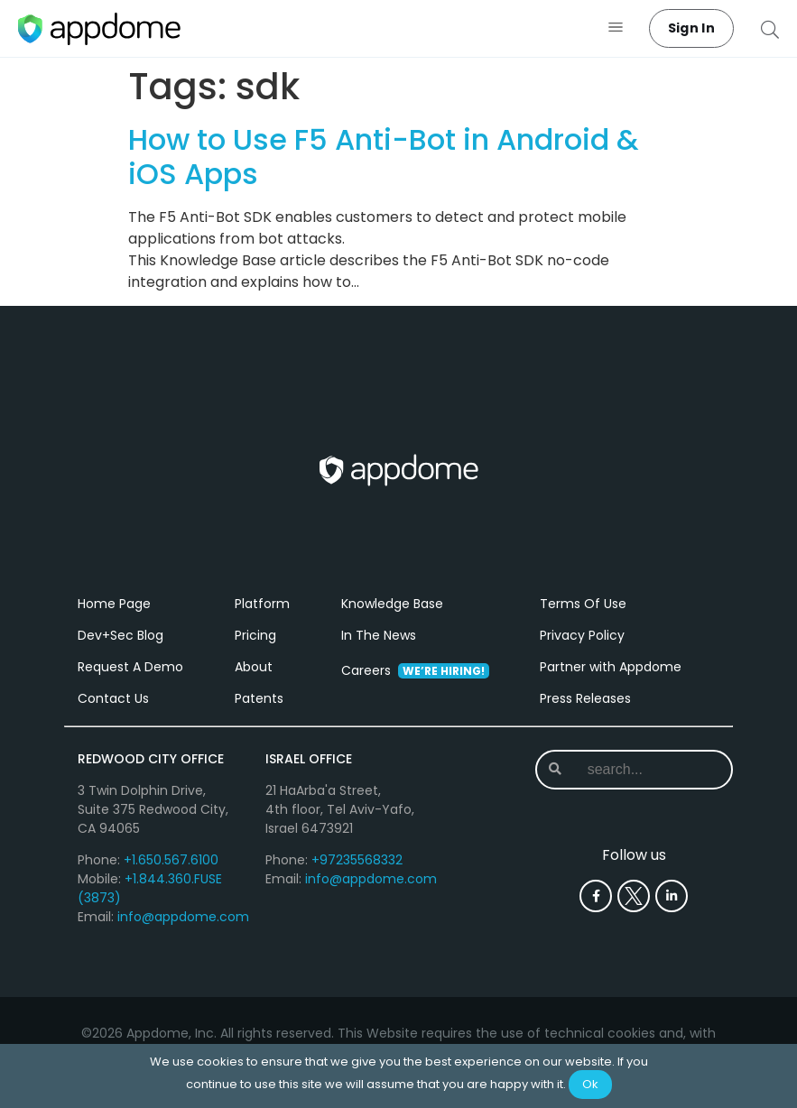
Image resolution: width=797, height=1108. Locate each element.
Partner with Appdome (610, 667)
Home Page (114, 604)
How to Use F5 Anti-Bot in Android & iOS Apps (383, 156)
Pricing (255, 635)
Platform (262, 604)
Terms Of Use (583, 604)
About (254, 667)
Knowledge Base (392, 604)
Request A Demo (130, 667)
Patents (259, 698)
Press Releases (585, 698)
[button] (616, 28)
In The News (378, 635)
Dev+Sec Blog (120, 635)
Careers (415, 670)
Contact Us (113, 698)
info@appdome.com (183, 917)
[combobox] (641, 770)
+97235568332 (357, 860)
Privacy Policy (582, 635)
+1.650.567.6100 (171, 860)
